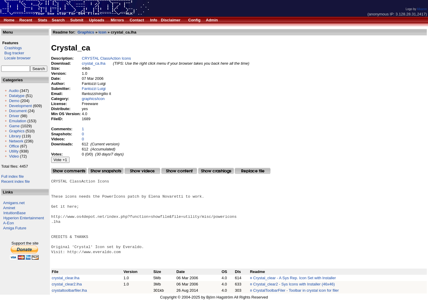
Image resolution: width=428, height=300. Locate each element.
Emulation (17, 121)
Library (15, 136)
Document (17, 111)
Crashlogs (11, 48)
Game (14, 126)
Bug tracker (12, 53)
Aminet (9, 208)
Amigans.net (14, 203)
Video (14, 156)
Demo (14, 101)
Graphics (16, 131)
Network (16, 141)
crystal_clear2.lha (67, 284)
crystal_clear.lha (65, 278)
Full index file (12, 176)
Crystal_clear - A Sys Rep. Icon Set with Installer (294, 278)
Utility (13, 151)
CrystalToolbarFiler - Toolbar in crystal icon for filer (296, 290)
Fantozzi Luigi (94, 88)
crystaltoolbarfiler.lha (69, 290)
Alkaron (422, 9)
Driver (14, 116)
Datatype (16, 95)
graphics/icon (93, 98)
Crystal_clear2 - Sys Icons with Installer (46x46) (294, 284)
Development (20, 106)
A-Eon (8, 223)
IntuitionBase (14, 213)
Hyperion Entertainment (23, 218)
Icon (103, 32)
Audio (14, 90)
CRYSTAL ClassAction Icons (106, 58)
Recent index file (15, 181)
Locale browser (16, 58)
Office (14, 146)
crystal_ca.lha (93, 63)
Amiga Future (14, 228)
